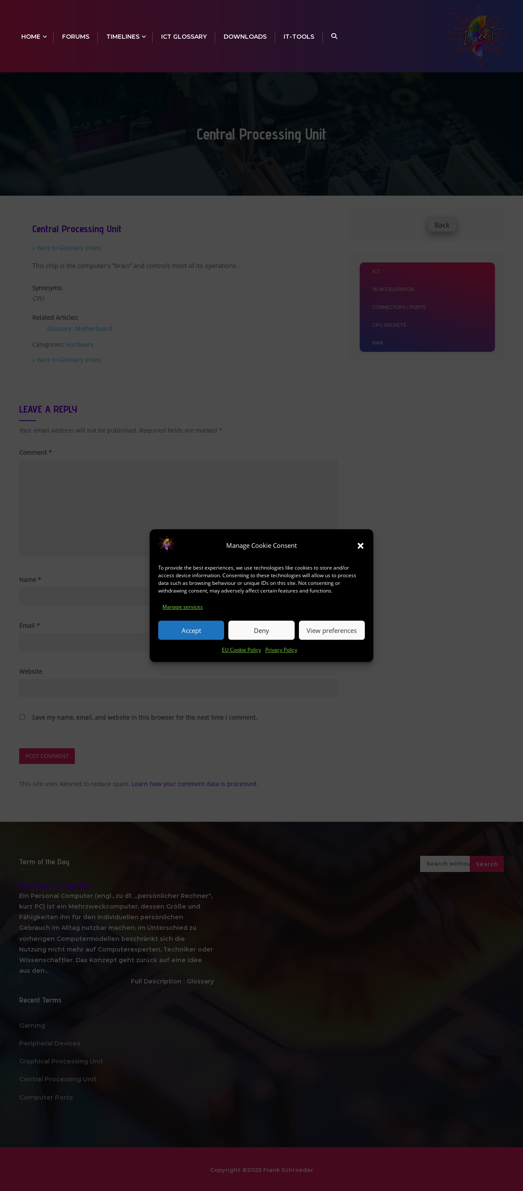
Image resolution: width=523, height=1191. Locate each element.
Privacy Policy (281, 650)
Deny (261, 630)
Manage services (182, 607)
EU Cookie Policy (241, 650)
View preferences (332, 630)
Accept (191, 630)
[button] (360, 545)
